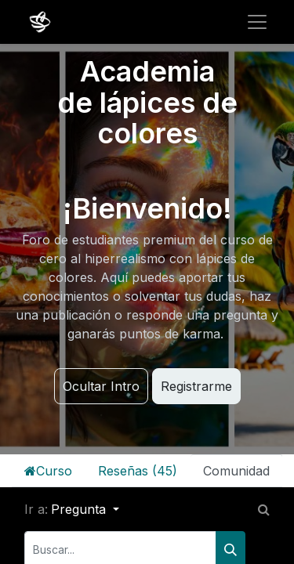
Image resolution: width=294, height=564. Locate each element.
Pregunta (80, 509)
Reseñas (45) (137, 471)
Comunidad (236, 471)
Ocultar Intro (101, 386)
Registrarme (196, 386)
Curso (48, 471)
